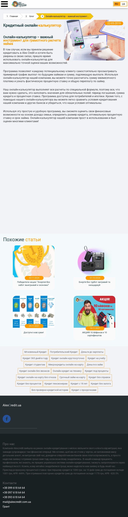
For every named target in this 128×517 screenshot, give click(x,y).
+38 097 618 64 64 (14, 492)
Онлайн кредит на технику (67, 371)
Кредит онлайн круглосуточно (67, 358)
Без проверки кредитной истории (50, 390)
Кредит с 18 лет (79, 383)
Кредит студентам (35, 364)
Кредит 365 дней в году (35, 358)
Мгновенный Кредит (35, 352)
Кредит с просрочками (84, 390)
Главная (14, 16)
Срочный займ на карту (72, 377)
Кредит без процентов (29, 383)
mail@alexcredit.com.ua (17, 501)
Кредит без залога (101, 383)
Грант (6, 506)
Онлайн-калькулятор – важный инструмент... (67, 16)
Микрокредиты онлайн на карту (66, 364)
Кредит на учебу (96, 358)
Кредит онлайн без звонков (34, 371)
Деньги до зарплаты (92, 352)
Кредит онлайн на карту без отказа (37, 377)
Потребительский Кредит (64, 352)
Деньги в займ (95, 364)
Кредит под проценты (96, 371)
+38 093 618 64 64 (14, 497)
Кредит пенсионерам (55, 383)
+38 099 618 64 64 (14, 487)
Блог (32, 16)
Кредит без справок (99, 377)
